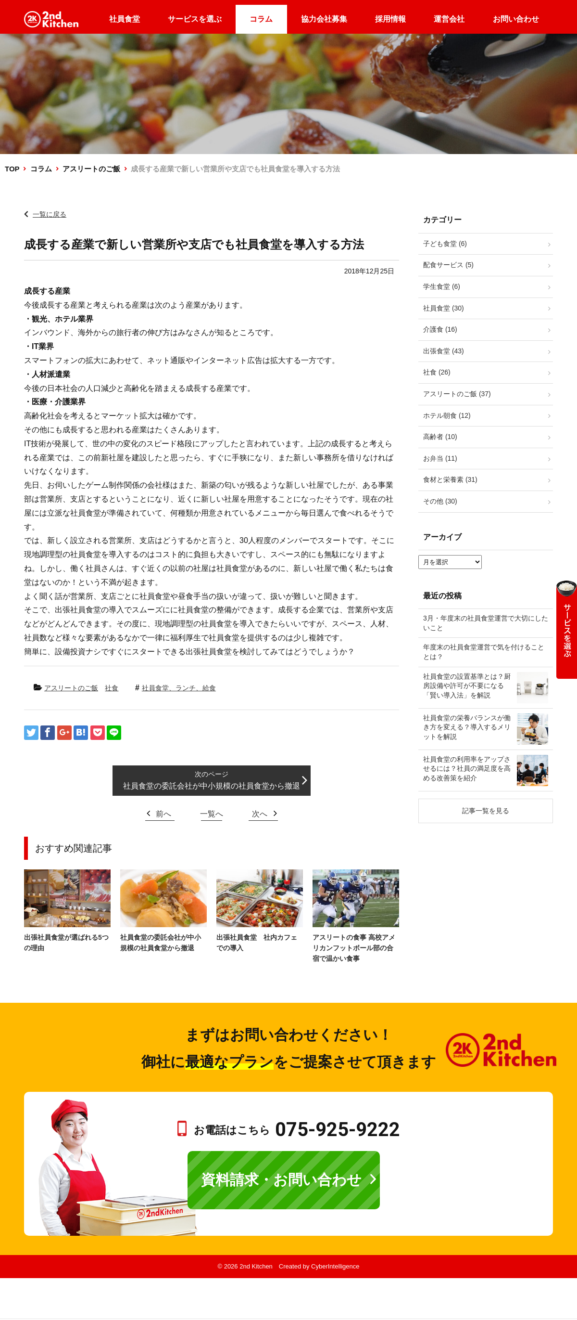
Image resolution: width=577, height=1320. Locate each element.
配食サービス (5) (448, 265)
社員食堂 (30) (443, 308)
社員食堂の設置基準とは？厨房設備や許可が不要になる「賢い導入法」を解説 (467, 686)
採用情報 (390, 19)
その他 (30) (440, 501)
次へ (259, 814)
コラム (261, 19)
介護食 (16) (440, 329)
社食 (111, 688)
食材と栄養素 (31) (450, 479)
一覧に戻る (49, 214)
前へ (163, 814)
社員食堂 (124, 19)
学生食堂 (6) (441, 286)
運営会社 (449, 19)
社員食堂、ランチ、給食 (179, 688)
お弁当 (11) (440, 458)
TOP (12, 169)
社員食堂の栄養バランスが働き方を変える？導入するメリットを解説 (467, 727)
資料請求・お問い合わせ (281, 1180)
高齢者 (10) (440, 436)
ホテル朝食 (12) (447, 415)
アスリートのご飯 (91, 169)
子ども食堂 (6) (445, 243)
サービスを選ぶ (195, 19)
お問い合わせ (516, 19)
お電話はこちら (297, 1130)
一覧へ (211, 814)
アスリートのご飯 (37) (457, 394)
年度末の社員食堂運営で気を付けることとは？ (483, 651)
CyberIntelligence (335, 1266)
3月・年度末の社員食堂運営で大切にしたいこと (485, 623)
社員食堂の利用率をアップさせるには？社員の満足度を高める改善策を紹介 (467, 768)
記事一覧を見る (485, 811)
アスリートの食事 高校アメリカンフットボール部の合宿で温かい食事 (354, 948)
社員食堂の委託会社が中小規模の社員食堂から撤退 (211, 786)
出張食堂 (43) (443, 351)
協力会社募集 (324, 19)
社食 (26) (437, 372)
